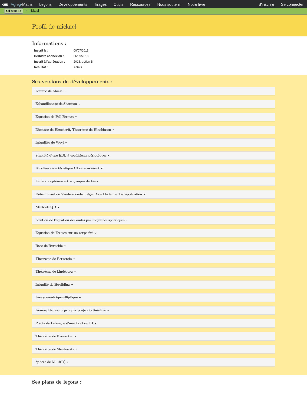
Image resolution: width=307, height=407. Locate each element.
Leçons (45, 4)
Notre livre (196, 4)
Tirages (100, 4)
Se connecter (292, 4)
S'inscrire (266, 4)
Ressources (140, 4)
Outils (118, 4)
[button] (153, 91)
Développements (72, 4)
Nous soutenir (169, 4)
